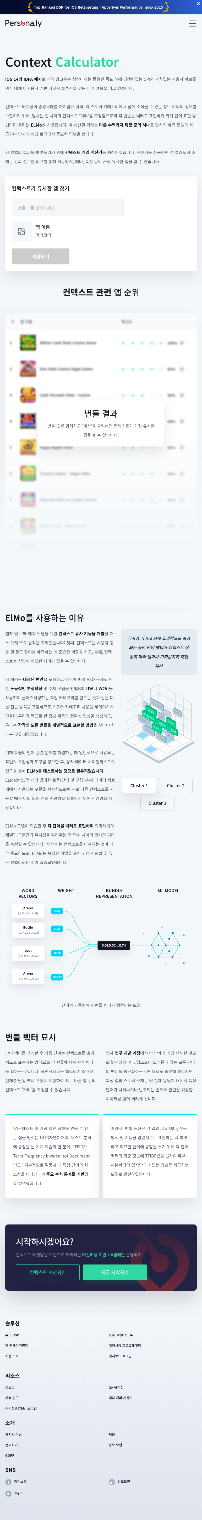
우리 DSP (12, 1334)
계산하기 (40, 256)
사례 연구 (12, 1397)
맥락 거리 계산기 (121, 1397)
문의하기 (11, 1444)
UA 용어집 (116, 1387)
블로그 (10, 1387)
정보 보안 (115, 1444)
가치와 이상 (13, 1434)
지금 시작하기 (115, 1272)
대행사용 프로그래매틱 (125, 1345)
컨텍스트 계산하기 (48, 1272)
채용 (112, 1434)
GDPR (9, 1455)
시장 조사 (12, 1355)
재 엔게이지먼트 (16, 1345)
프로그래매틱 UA (121, 1334)
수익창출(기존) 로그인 (21, 1408)
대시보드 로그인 (120, 1355)
